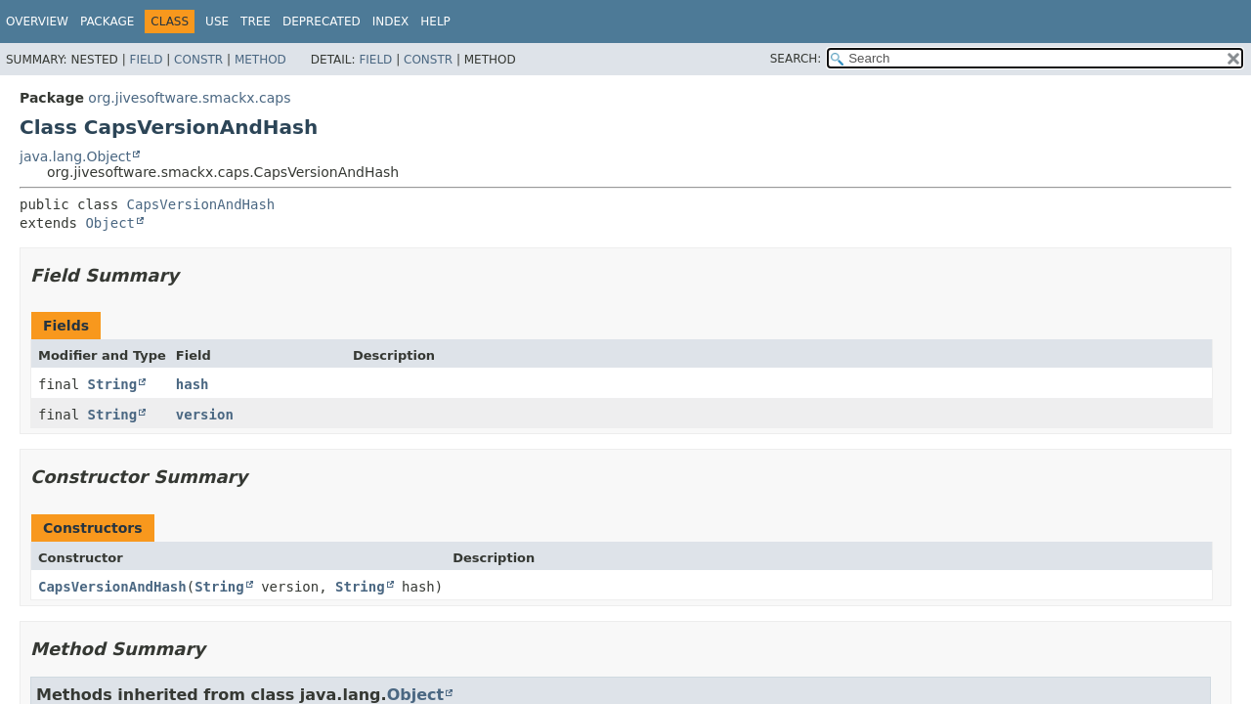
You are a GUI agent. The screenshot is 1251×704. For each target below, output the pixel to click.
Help (435, 21)
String (113, 384)
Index (391, 21)
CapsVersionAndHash (201, 204)
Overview (37, 21)
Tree (255, 21)
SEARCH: (796, 59)
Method (260, 59)
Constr (198, 59)
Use (217, 21)
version (205, 414)
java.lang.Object (75, 156)
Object (110, 223)
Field (145, 59)
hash (192, 384)
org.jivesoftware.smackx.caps (189, 98)
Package (107, 21)
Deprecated (321, 21)
